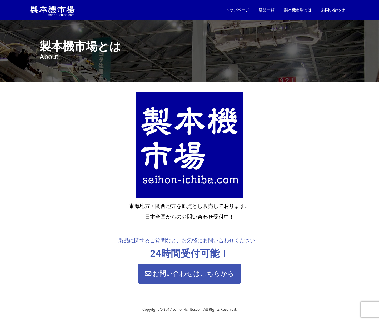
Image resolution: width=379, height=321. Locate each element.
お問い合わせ (333, 10)
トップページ (237, 10)
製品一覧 (267, 10)
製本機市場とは (298, 10)
